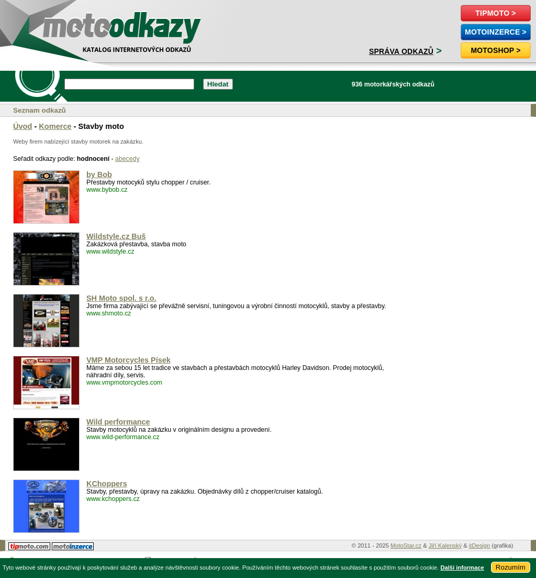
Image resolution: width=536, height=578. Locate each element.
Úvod (22, 126)
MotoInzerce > (496, 32)
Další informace (462, 567)
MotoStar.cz (405, 545)
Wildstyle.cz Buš (116, 236)
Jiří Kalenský (445, 545)
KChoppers (106, 483)
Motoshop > (495, 50)
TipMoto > (495, 13)
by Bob (99, 174)
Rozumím (511, 567)
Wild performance (118, 422)
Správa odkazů (401, 51)
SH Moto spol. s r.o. (121, 298)
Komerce (55, 126)
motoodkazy (65, 24)
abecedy (127, 158)
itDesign (479, 545)
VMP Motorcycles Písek (128, 360)
